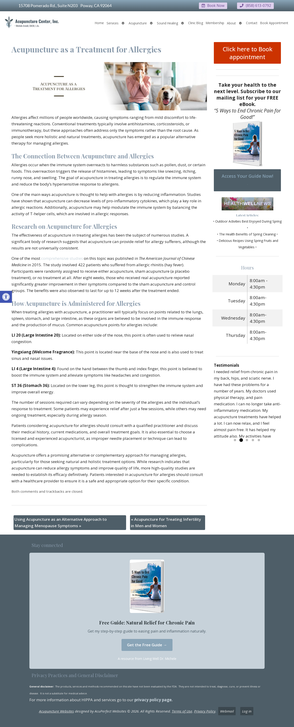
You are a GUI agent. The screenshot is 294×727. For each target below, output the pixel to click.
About (231, 23)
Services (113, 23)
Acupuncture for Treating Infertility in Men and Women (166, 522)
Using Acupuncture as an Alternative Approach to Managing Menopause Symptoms (60, 522)
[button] (6, 297)
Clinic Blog (195, 22)
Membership (215, 22)
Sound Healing (167, 23)
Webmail (227, 711)
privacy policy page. (154, 699)
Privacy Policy (204, 711)
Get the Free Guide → (147, 644)
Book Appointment (274, 22)
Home (99, 22)
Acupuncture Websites (56, 711)
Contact (251, 22)
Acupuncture (138, 23)
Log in (247, 711)
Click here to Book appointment (247, 52)
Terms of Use (182, 711)
